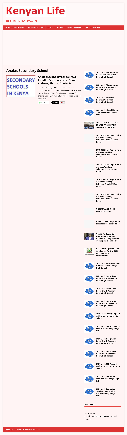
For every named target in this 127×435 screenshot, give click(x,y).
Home (7, 28)
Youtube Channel (92, 28)
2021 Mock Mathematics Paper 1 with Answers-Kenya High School (107, 87)
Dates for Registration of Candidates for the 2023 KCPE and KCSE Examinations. (107, 252)
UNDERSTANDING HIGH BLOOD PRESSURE (106, 210)
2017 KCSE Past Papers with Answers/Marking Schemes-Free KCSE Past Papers (108, 168)
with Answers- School (108, 328)
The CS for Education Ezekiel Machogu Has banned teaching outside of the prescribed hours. (107, 237)
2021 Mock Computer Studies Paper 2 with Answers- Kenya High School (105, 392)
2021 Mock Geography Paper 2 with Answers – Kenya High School (106, 341)
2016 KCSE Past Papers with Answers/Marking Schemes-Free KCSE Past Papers (108, 182)
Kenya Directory (74, 28)
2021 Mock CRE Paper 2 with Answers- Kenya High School (108, 366)
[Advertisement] (63, 47)
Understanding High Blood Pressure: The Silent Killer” (108, 222)
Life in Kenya (19, 28)
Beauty (50, 28)
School (108, 265)
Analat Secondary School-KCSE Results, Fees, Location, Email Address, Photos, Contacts (57, 80)
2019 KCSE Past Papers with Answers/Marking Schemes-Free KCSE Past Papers (108, 138)
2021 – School (106, 99)
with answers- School (108, 316)
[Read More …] (74, 96)
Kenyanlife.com (34, 429)
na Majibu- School (108, 112)
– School (107, 290)
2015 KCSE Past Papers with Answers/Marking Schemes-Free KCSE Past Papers (108, 197)
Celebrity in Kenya (36, 28)
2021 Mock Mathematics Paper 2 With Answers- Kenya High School (107, 74)
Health (60, 28)
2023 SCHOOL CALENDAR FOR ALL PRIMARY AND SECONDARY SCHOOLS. (107, 124)
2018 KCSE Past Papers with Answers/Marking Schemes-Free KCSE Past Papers (108, 153)
